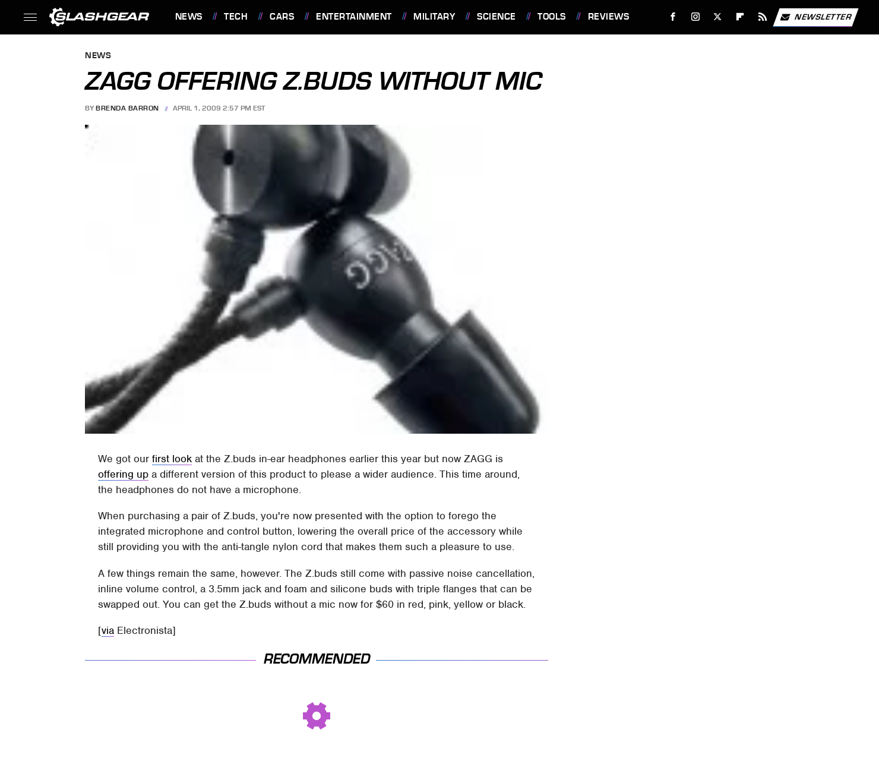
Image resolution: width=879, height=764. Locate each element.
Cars (282, 16)
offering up (123, 474)
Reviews (609, 16)
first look (172, 458)
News (189, 16)
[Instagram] (695, 17)
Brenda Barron (127, 108)
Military (434, 16)
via (108, 630)
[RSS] (762, 17)
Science (496, 16)
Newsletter (815, 17)
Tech (236, 16)
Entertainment (354, 16)
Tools (551, 16)
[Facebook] (672, 17)
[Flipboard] (740, 17)
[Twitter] (717, 17)
